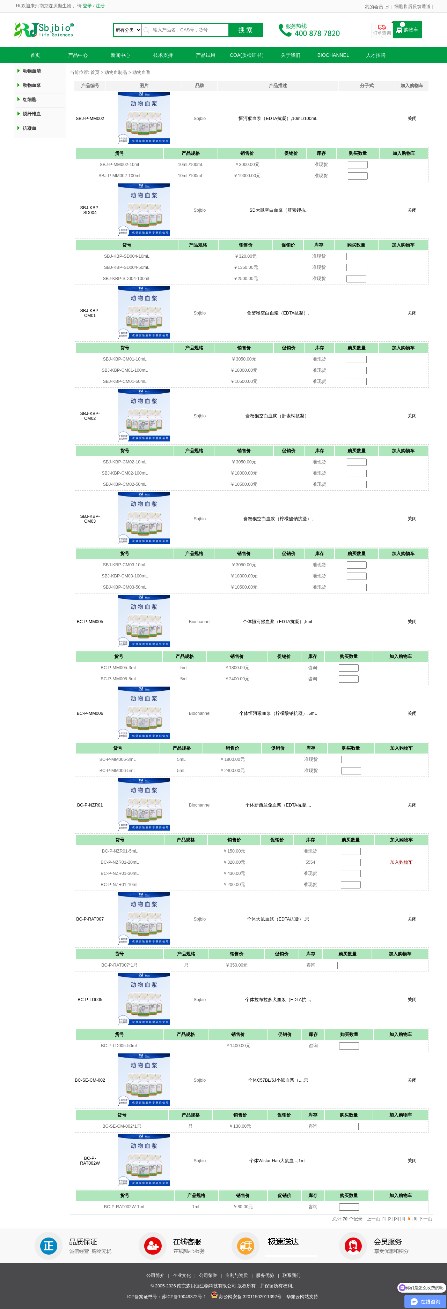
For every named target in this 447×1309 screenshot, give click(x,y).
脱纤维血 (32, 113)
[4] (402, 1218)
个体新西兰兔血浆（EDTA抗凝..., (278, 805)
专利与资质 (236, 1275)
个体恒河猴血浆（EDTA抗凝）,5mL (278, 621)
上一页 (373, 1219)
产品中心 (78, 55)
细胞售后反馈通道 (412, 6)
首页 (35, 55)
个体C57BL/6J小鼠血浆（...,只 (278, 1080)
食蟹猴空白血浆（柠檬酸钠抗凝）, (278, 518)
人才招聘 (376, 55)
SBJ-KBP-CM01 (90, 313)
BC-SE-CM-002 (90, 1080)
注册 (99, 5)
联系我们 (292, 1275)
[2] (390, 1218)
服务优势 (265, 1275)
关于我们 (290, 55)
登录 (87, 5)
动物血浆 (32, 85)
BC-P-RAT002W (90, 1161)
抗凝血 (29, 128)
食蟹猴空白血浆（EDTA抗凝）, (278, 313)
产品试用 (205, 55)
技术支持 (163, 55)
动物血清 (32, 71)
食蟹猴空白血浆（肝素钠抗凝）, (278, 416)
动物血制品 (115, 72)
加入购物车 (401, 862)
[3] (396, 1218)
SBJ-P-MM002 (90, 118)
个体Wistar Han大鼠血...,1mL (278, 1160)
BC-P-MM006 (90, 713)
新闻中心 (120, 55)
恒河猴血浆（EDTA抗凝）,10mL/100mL (278, 118)
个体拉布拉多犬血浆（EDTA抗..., (278, 999)
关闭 (412, 118)
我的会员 (374, 7)
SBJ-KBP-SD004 (90, 210)
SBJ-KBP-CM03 (90, 519)
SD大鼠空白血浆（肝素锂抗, (278, 210)
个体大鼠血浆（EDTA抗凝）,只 (278, 919)
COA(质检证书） (248, 55)
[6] (414, 1218)
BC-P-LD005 (90, 999)
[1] (384, 1218)
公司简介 (155, 1275)
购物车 (407, 30)
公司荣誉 (208, 1275)
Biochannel (333, 55)
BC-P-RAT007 (90, 919)
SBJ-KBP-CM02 (90, 416)
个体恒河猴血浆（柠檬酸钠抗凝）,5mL (278, 713)
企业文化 (182, 1275)
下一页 (425, 1219)
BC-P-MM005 (90, 621)
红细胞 (29, 99)
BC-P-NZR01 (90, 805)
